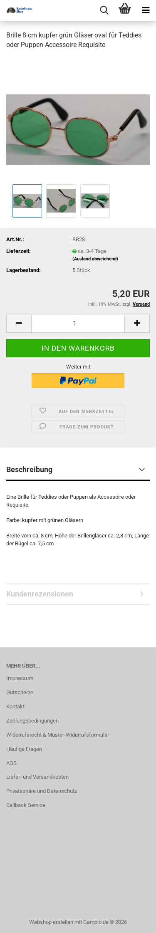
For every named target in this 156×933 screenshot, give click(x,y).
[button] (18, 323)
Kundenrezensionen (39, 593)
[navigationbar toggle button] (145, 10)
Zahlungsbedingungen (32, 721)
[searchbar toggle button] (104, 10)
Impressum (19, 678)
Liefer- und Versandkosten (37, 777)
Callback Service (25, 805)
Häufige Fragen (24, 749)
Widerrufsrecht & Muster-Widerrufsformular (57, 735)
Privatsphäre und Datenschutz (41, 791)
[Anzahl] (78, 323)
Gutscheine (19, 692)
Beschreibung (29, 469)
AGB (11, 763)
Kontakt (15, 706)
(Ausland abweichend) (95, 259)
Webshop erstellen (51, 922)
